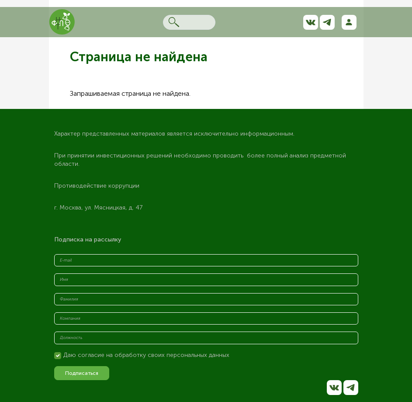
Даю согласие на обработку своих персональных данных (146, 355)
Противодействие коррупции (96, 185)
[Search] (189, 22)
